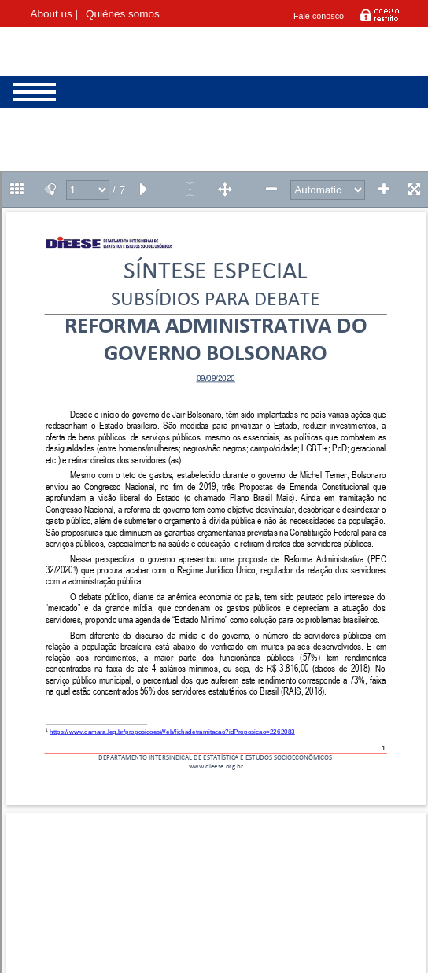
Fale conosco (318, 15)
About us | (55, 14)
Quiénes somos (123, 14)
